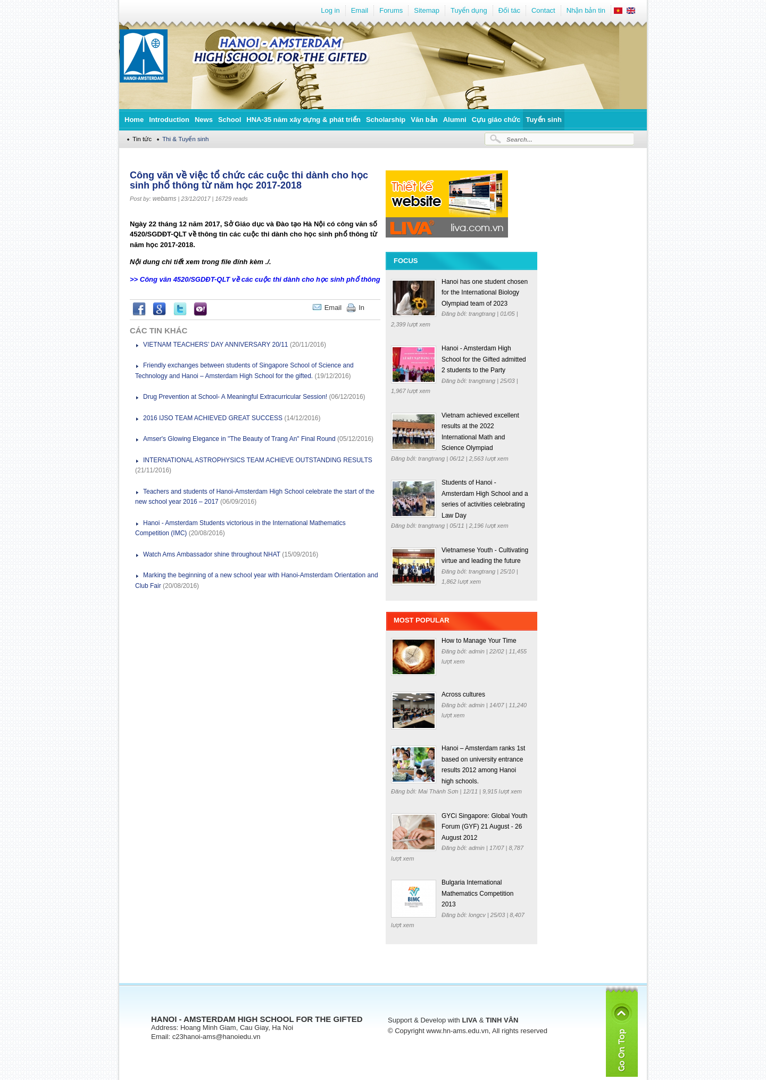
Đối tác (509, 10)
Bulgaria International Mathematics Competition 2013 (477, 893)
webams (165, 198)
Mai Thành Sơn (439, 791)
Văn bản (424, 120)
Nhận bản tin (586, 10)
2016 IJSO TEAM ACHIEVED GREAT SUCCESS (212, 418)
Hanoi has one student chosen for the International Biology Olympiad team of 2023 (485, 292)
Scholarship (385, 120)
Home (134, 120)
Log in (330, 10)
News (204, 120)
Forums (391, 10)
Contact (543, 10)
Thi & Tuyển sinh (185, 138)
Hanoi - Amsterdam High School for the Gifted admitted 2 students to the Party (484, 359)
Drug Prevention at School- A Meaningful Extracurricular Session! (235, 396)
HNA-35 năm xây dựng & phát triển (303, 120)
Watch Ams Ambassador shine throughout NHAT (211, 554)
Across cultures (463, 694)
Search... (519, 139)
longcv (478, 915)
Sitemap (426, 10)
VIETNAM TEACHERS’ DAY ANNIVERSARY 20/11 (215, 344)
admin (477, 651)
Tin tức (142, 138)
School (229, 120)
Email (360, 10)
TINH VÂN (502, 1020)
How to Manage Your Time (479, 640)
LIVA (469, 1020)
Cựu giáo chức (496, 120)
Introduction (169, 120)
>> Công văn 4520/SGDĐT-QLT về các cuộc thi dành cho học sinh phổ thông (255, 279)
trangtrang (483, 313)
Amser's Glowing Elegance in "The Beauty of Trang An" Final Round (239, 439)
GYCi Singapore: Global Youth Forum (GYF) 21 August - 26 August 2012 (484, 826)
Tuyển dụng (469, 10)
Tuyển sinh (543, 120)
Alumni (455, 120)
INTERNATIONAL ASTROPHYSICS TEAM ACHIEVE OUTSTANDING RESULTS (257, 460)
